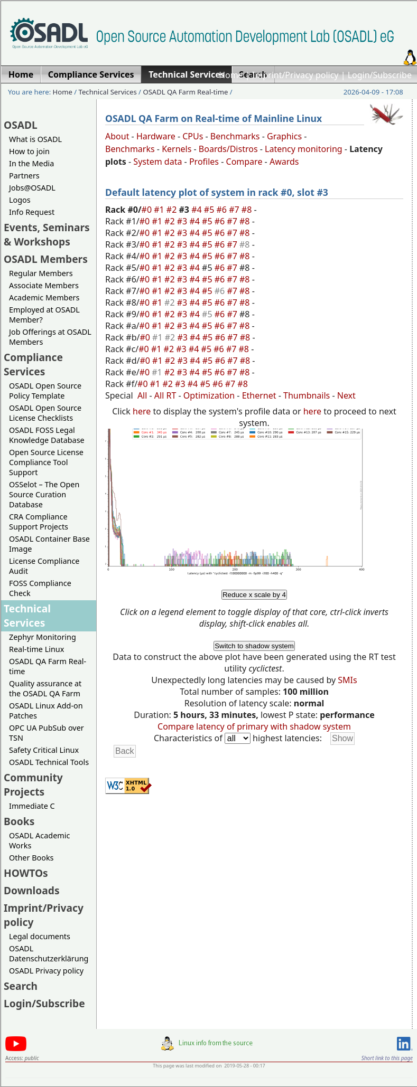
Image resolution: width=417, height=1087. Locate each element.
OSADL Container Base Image (49, 544)
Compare (244, 161)
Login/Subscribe (380, 75)
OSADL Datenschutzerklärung (48, 953)
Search (21, 986)
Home (231, 75)
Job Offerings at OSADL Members (50, 337)
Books (19, 821)
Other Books (31, 858)
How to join (29, 151)
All (142, 395)
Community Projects (33, 784)
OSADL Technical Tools (49, 762)
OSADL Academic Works (39, 840)
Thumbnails (306, 395)
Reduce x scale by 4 (254, 595)
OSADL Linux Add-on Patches (46, 711)
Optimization (209, 395)
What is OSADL (35, 139)
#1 (160, 209)
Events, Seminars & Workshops (47, 234)
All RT (165, 395)
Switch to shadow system (254, 646)
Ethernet (259, 395)
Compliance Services (33, 364)
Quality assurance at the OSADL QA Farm (45, 688)
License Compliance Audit (44, 566)
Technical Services (108, 92)
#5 (210, 209)
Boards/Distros (228, 149)
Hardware (155, 136)
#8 (248, 209)
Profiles (204, 161)
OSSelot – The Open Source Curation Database (44, 494)
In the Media (31, 163)
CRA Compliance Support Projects (38, 522)
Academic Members (44, 297)
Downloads (32, 890)
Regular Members (41, 273)
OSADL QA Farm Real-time (185, 92)
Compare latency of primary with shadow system (254, 726)
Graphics (284, 136)
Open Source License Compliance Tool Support (46, 462)
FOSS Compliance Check (40, 588)
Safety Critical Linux (44, 750)
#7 (235, 209)
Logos (20, 200)
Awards (284, 161)
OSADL (21, 125)
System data (157, 161)
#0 (148, 209)
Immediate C (32, 806)
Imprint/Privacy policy (295, 75)
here (142, 411)
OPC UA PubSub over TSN (46, 733)
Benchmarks (235, 136)
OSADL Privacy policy (46, 971)
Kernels (176, 149)
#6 (222, 209)
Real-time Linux (36, 649)
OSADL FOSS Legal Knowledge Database (47, 435)
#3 (183, 221)
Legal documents (39, 936)
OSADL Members (46, 259)
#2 (172, 209)
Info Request (31, 212)
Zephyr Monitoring (42, 637)
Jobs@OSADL (32, 188)
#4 (197, 209)
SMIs (347, 680)
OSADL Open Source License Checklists (45, 413)
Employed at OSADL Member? (44, 315)
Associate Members (44, 285)
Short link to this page (387, 1058)
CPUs (192, 136)
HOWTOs (26, 873)
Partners (24, 176)
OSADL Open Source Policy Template (45, 391)
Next (346, 395)
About (117, 136)
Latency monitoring (303, 149)
